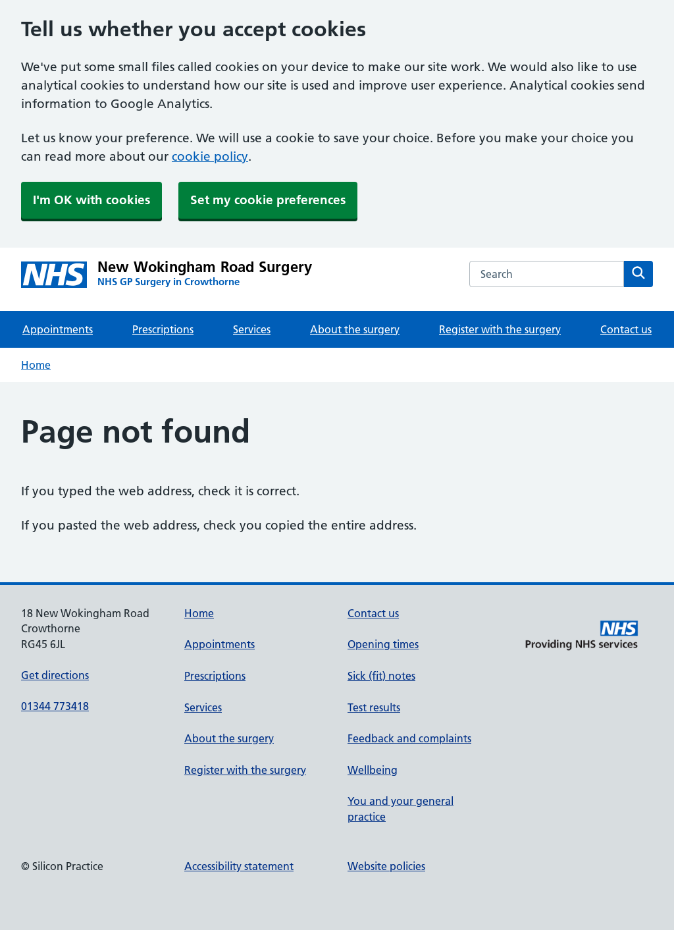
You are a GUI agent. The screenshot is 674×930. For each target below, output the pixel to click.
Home (36, 364)
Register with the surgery (500, 329)
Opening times (383, 644)
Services (252, 329)
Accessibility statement (239, 866)
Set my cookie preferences (268, 199)
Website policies (386, 866)
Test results (374, 707)
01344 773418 (55, 706)
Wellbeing (373, 770)
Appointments (57, 329)
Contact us (626, 329)
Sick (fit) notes (381, 675)
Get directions (55, 675)
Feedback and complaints (409, 738)
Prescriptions (163, 329)
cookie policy (210, 156)
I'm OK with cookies (91, 199)
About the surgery (355, 329)
